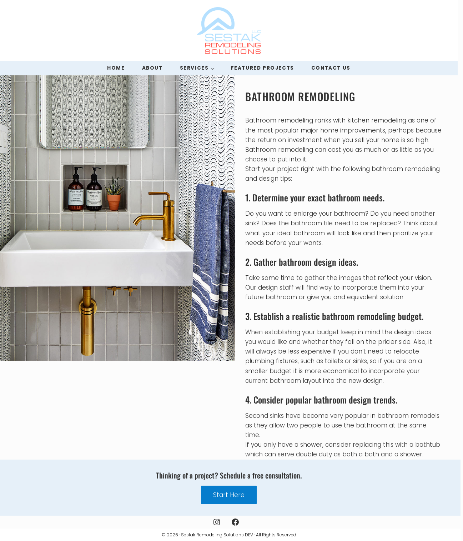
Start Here (229, 495)
